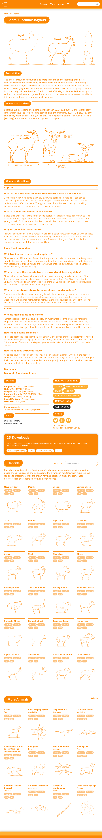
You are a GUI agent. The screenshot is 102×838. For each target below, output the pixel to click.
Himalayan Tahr (11, 587)
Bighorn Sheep (84, 487)
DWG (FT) (8, 490)
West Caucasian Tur (62, 654)
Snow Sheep (34, 654)
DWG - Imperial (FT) (16, 451)
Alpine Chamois (11, 654)
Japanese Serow (61, 621)
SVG (31, 451)
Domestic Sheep (12, 621)
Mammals (69, 391)
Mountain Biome (62, 407)
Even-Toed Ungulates (76, 387)
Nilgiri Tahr (58, 520)
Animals (7, 14)
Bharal (80, 554)
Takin (6, 520)
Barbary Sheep (60, 587)
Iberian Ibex (82, 621)
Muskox (56, 487)
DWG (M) (17, 490)
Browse (44, 4)
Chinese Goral (83, 654)
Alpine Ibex (58, 554)
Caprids (16, 14)
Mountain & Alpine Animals (67, 396)
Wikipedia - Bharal (12, 421)
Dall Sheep (82, 520)
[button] (57, 463)
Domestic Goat (35, 621)
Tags (52, 4)
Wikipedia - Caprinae (13, 423)
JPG (58, 451)
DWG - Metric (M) (45, 451)
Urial (30, 554)
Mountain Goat (11, 487)
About (61, 4)
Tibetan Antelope (36, 587)
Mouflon (32, 520)
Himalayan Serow (85, 587)
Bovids (58, 391)
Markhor (32, 487)
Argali (7, 554)
